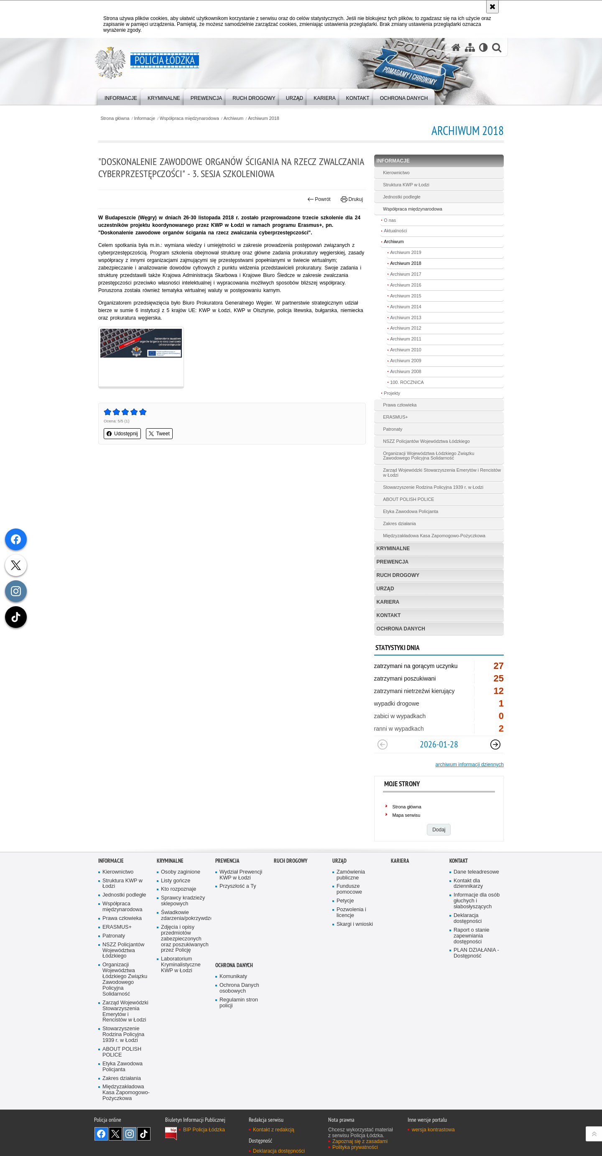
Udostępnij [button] (122, 434)
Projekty (392, 393)
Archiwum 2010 (405, 349)
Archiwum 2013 (405, 317)
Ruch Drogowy (398, 575)
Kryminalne (393, 548)
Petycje (345, 901)
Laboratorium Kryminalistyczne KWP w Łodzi (181, 964)
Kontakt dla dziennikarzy (468, 883)
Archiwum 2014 (405, 306)
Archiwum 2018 (263, 118)
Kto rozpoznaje (178, 889)
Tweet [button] (159, 434)
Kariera (388, 602)
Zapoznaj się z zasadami (360, 1141)
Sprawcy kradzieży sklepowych (183, 901)
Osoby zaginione (180, 872)
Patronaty (392, 429)
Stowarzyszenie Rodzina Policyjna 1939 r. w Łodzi (433, 487)
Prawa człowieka (399, 404)
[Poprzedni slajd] (382, 744)
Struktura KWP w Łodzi (406, 184)
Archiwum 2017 (405, 274)
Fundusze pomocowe (349, 889)
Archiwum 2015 (405, 295)
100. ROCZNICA (406, 382)
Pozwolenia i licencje (351, 912)
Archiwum (233, 118)
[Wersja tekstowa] (483, 47)
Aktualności (395, 230)
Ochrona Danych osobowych (239, 988)
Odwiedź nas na (101, 1134)
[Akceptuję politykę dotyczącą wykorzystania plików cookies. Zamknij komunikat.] (492, 6)
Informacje (144, 118)
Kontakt (389, 615)
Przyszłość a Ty (237, 886)
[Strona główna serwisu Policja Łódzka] (456, 47)
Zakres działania (399, 523)
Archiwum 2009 (405, 360)
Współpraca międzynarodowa (189, 118)
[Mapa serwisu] (470, 47)
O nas (390, 220)
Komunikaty (233, 976)
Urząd (385, 589)
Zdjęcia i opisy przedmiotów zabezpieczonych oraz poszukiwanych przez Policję (185, 939)
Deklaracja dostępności (468, 918)
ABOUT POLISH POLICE (408, 499)
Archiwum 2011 (405, 338)
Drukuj (352, 199)
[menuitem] (121, 96)
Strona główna (114, 118)
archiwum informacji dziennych (470, 764)
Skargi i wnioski (355, 924)
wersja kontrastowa (433, 1130)
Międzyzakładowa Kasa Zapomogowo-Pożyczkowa (434, 535)
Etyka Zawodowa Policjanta (410, 511)
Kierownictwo (396, 172)
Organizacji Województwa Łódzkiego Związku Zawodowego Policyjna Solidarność (428, 456)
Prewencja (393, 562)
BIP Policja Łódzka (204, 1130)
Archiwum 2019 (405, 252)
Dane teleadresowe (476, 872)
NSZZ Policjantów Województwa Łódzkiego (426, 441)
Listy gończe (175, 881)
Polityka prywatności (355, 1147)
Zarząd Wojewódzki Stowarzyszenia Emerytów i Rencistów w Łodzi (442, 472)
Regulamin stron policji (238, 1003)
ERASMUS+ (395, 416)
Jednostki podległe (401, 196)
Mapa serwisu (407, 815)
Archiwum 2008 (405, 371)
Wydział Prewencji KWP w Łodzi (240, 875)
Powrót (319, 199)
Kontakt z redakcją (273, 1130)
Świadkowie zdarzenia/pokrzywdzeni (185, 915)
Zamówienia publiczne (351, 875)
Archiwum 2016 (405, 284)
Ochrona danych (401, 629)
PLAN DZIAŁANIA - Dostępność (476, 953)
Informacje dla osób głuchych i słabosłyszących (477, 901)
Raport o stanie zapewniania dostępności (472, 936)
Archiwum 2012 (405, 327)
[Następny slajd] (495, 744)
